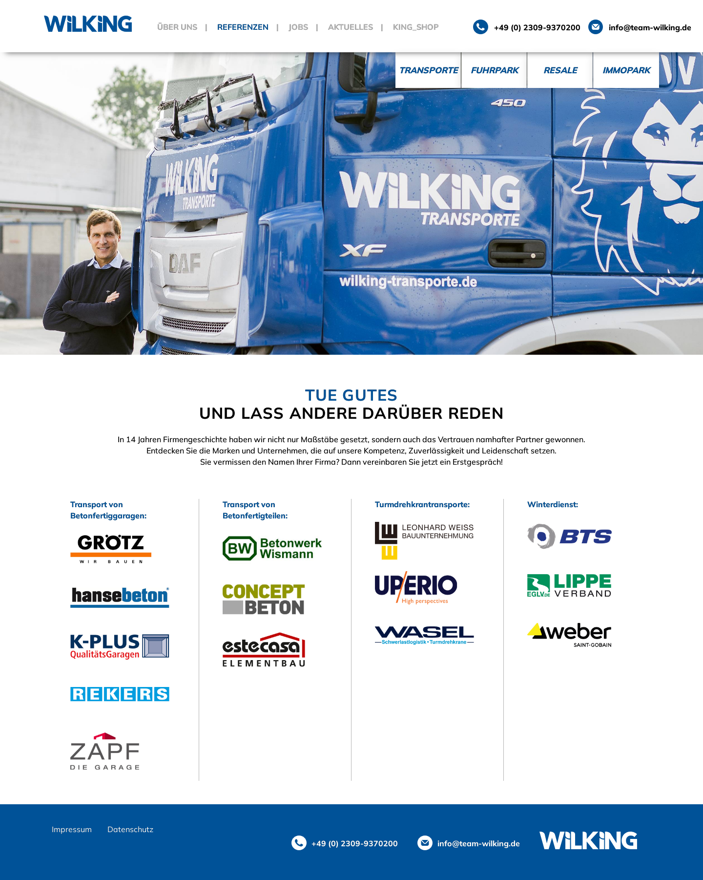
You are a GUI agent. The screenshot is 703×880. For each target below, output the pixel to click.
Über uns (177, 27)
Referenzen (243, 27)
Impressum (72, 829)
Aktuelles (350, 27)
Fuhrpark (494, 69)
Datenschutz (130, 829)
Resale (560, 69)
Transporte (428, 69)
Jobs (298, 27)
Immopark (626, 69)
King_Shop (416, 27)
